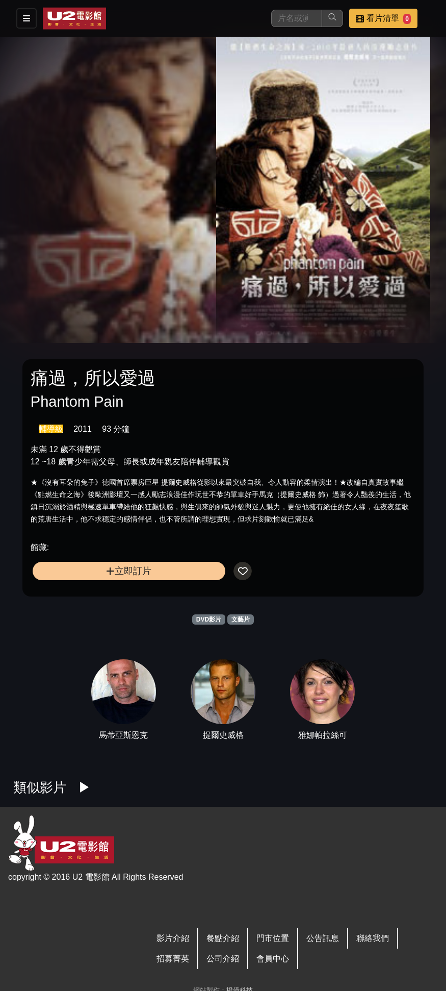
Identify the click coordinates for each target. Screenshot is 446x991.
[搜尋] (296, 18)
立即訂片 (128, 570)
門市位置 (272, 938)
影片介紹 (172, 938)
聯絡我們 (372, 938)
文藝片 (240, 619)
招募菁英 (172, 958)
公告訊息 (322, 938)
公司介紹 (222, 958)
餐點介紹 (222, 938)
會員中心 (272, 958)
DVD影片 (208, 619)
